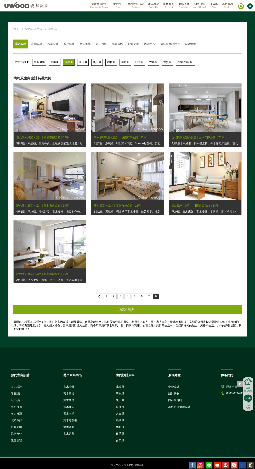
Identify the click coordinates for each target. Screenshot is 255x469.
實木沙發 (68, 386)
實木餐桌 (68, 393)
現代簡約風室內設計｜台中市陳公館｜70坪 (198, 137)
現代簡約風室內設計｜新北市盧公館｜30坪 (42, 205)
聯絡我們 (227, 375)
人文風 (120, 413)
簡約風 (69, 62)
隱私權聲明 (175, 400)
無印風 (97, 62)
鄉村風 (111, 62)
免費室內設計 (127, 309)
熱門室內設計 (20, 375)
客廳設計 (36, 43)
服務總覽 (174, 375)
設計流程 (190, 43)
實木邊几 (68, 427)
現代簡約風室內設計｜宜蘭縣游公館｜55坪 (42, 273)
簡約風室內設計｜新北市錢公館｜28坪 (117, 205)
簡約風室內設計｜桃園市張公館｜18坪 (195, 205)
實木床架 (68, 406)
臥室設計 (52, 43)
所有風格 (39, 62)
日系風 (139, 62)
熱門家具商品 (72, 375)
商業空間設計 (185, 62)
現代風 (83, 62)
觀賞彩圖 (133, 43)
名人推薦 (85, 43)
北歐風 (55, 62)
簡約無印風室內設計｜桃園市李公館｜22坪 (120, 137)
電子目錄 (101, 43)
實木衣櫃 (68, 413)
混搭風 (125, 62)
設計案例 (173, 393)
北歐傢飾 (117, 43)
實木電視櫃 (70, 420)
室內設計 (20, 43)
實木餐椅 (68, 400)
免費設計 (173, 386)
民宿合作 (149, 43)
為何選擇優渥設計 (179, 406)
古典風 (153, 62)
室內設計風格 (125, 375)
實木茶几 (68, 433)
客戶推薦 (69, 43)
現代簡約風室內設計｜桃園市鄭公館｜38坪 (42, 137)
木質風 (167, 62)
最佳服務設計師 (170, 43)
